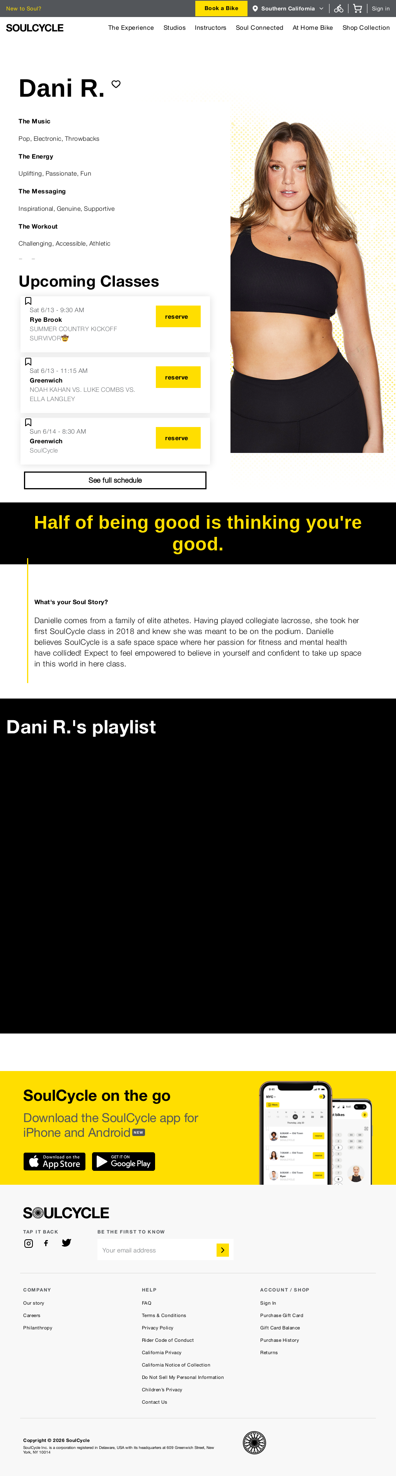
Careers (32, 1315)
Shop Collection (366, 27)
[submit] (116, 84)
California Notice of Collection (176, 1365)
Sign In (268, 1303)
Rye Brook (46, 319)
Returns (269, 1352)
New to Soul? (23, 8)
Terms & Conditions (164, 1315)
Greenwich (46, 380)
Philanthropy (37, 1328)
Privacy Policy (158, 1328)
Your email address (129, 1250)
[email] (165, 1249)
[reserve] (178, 316)
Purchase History (279, 1340)
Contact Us (154, 1402)
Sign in (381, 8)
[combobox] (221, 8)
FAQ (147, 1303)
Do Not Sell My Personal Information (183, 1377)
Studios (175, 27)
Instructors (211, 27)
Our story (33, 1303)
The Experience (131, 27)
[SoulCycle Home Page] (34, 28)
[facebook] (47, 1243)
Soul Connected (259, 27)
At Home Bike (313, 27)
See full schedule (115, 480)
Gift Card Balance (280, 1328)
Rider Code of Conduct (168, 1340)
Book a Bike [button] (222, 8)
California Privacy (162, 1352)
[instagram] (28, 1243)
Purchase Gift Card (281, 1315)
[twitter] (66, 1243)
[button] (288, 8)
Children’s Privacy (162, 1389)
